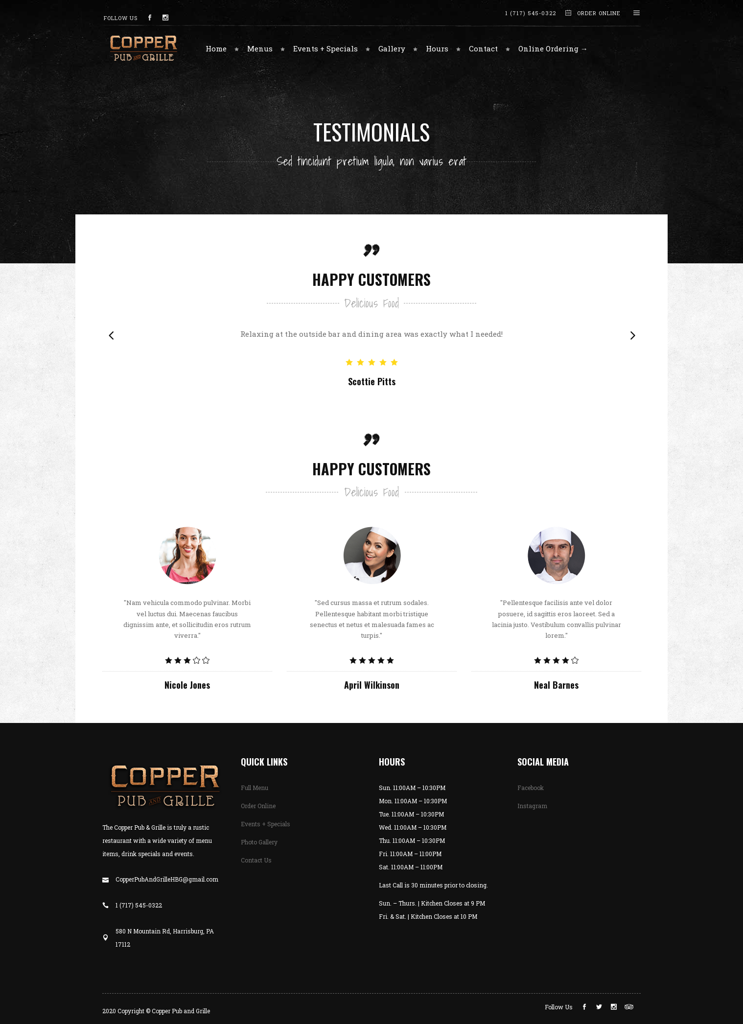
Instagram (532, 806)
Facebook (530, 787)
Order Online (258, 806)
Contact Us (256, 860)
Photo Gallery (259, 842)
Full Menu (254, 787)
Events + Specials (265, 824)
